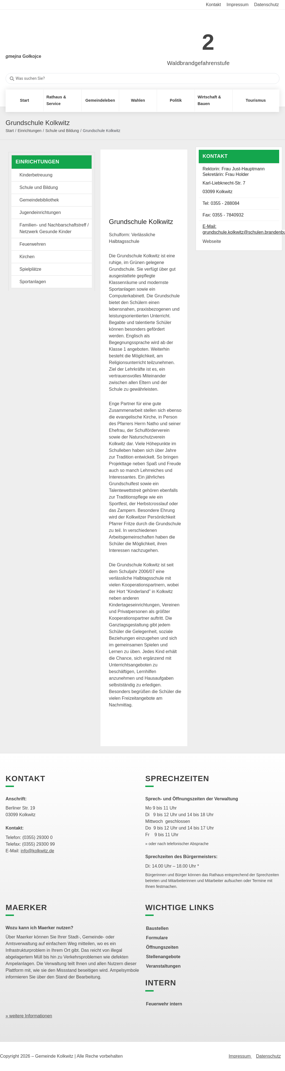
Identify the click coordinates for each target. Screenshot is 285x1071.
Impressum (240, 1056)
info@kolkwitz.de (37, 850)
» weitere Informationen (29, 1015)
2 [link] (208, 42)
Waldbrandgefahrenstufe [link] (198, 63)
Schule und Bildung (62, 130)
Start (10, 130)
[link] (190, 39)
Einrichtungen (29, 130)
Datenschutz (268, 1056)
